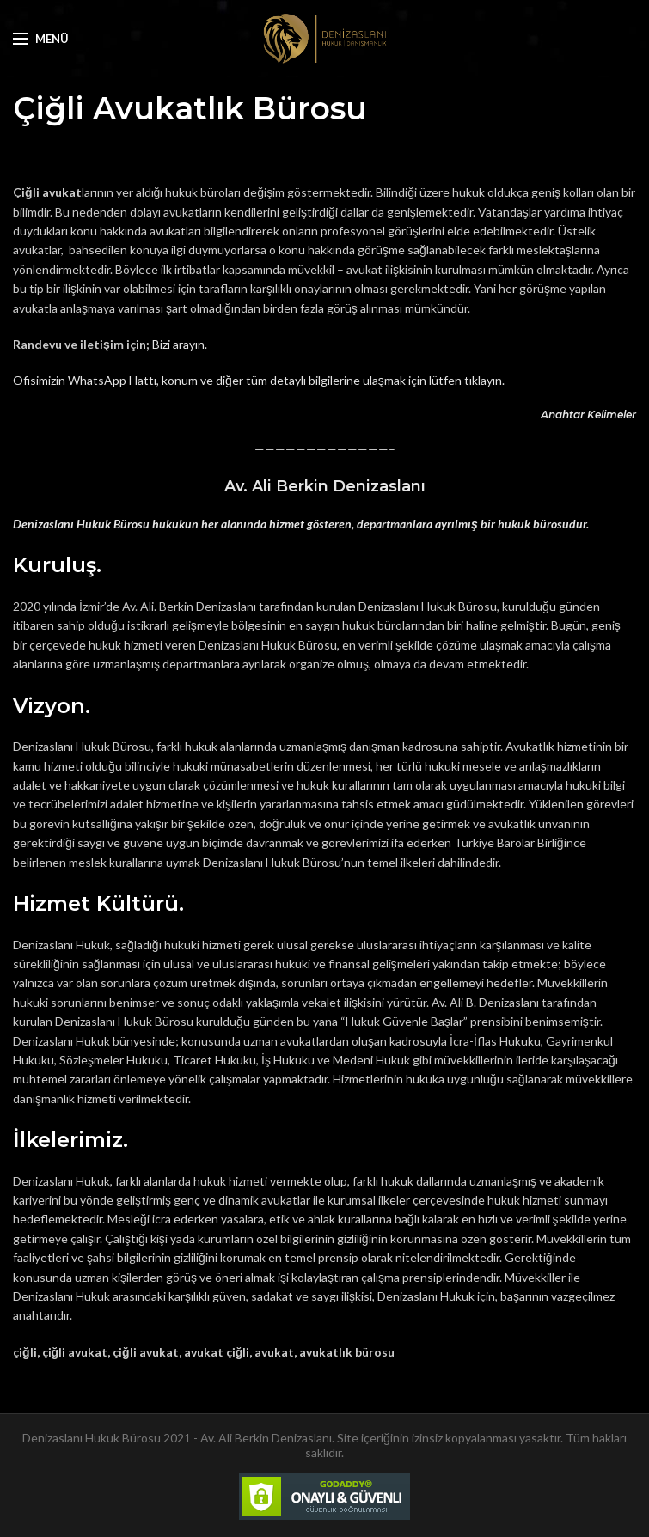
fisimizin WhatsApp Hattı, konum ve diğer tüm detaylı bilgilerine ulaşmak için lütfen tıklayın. (264, 380)
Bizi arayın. (179, 344)
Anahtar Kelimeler (588, 414)
